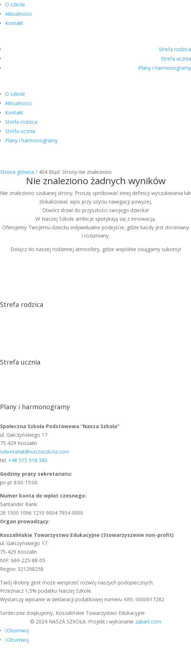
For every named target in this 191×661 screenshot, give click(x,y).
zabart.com (148, 621)
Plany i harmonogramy (164, 67)
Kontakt (14, 23)
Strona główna (17, 171)
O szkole (15, 4)
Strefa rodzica (175, 49)
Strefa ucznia (176, 58)
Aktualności (18, 13)
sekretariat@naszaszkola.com (34, 451)
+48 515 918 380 (27, 460)
